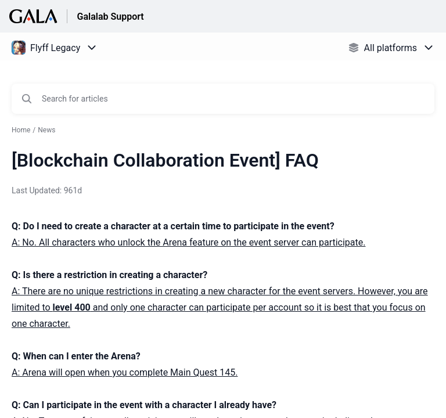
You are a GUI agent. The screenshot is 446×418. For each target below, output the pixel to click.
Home (21, 130)
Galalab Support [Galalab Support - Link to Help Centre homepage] (110, 16)
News (46, 130)
